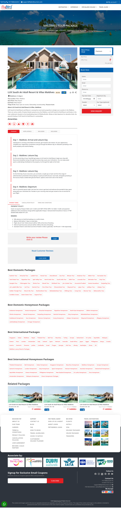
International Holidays (56, 30)
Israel (48, 345)
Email (83, 83)
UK (96, 345)
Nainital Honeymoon (59, 314)
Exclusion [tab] (54, 131)
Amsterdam (31, 341)
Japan (81, 341)
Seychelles (97, 338)
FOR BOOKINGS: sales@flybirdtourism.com (99, 487)
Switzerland (80, 338)
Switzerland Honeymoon (102, 368)
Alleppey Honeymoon (103, 318)
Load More (42, 258)
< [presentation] (8, 67)
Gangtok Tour (13, 283)
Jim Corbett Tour (67, 283)
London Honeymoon (31, 368)
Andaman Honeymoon (16, 310)
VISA (67, 427)
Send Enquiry (96, 111)
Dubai (19, 338)
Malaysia (104, 338)
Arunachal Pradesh (80, 283)
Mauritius (58, 338)
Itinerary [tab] (14, 131)
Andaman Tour (81, 276)
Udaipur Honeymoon (72, 318)
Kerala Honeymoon (30, 310)
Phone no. (85, 89)
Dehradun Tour (92, 279)
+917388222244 (107, 480)
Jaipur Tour (81, 287)
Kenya (102, 341)
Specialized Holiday (88, 7)
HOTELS (69, 424)
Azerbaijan (83, 345)
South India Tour (61, 279)
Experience (74, 7)
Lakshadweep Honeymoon (17, 322)
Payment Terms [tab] (13, 203)
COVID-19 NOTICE (36, 436)
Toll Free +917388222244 (9, 2)
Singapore (12, 338)
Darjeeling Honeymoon (44, 314)
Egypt (87, 341)
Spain (51, 341)
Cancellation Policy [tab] (28, 203)
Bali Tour (50, 338)
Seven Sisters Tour (26, 294)
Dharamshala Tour (59, 287)
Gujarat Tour (38, 294)
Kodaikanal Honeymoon (16, 318)
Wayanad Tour (71, 287)
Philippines (94, 341)
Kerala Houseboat (93, 283)
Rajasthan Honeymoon (61, 310)
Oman (90, 345)
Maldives (26, 338)
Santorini (18, 345)
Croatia (108, 341)
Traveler (84, 102)
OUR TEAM (16, 424)
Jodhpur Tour (91, 287)
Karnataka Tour (101, 276)
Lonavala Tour (81, 279)
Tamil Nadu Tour (14, 279)
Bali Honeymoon (29, 365)
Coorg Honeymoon (58, 318)
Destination (63, 7)
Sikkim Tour (91, 276)
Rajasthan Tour (26, 279)
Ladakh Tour (34, 276)
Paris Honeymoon (94, 372)
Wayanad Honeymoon (87, 318)
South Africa (73, 341)
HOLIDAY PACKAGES (73, 430)
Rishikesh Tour (56, 283)
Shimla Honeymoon (15, 314)
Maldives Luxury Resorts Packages (19, 349)
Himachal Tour (24, 276)
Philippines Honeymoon (47, 372)
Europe (72, 338)
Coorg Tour (78, 291)
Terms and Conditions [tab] (45, 203)
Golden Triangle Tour (15, 291)
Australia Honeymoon (86, 368)
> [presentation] (77, 67)
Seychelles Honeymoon (16, 372)
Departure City (101, 96)
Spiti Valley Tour (37, 279)
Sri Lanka (88, 338)
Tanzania (26, 345)
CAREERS (15, 427)
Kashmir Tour (13, 276)
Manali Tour (45, 283)
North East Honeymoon (77, 310)
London (23, 341)
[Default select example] (89, 105)
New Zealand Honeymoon (63, 372)
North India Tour (49, 279)
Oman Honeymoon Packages (49, 376)
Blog (32, 424)
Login (55, 238)
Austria (11, 345)
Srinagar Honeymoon (34, 322)
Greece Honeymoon (31, 372)
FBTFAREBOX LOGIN (55, 427)
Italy (39, 341)
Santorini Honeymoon (15, 368)
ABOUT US (16, 421)
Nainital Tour (36, 287)
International (40, 30)
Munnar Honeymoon (44, 318)
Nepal (33, 338)
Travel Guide (103, 7)
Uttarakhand (53, 276)
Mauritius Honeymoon (72, 365)
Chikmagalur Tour (25, 283)
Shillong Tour (68, 291)
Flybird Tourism (57, 501)
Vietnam (57, 341)
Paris (17, 341)
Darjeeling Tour (105, 283)
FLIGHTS (69, 421)
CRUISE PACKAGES (72, 433)
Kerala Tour (43, 276)
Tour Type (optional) (103, 102)
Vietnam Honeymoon (71, 368)
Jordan (33, 345)
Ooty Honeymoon (73, 314)
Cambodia (41, 345)
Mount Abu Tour (29, 291)
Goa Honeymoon (31, 318)
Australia (65, 341)
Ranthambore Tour (41, 291)
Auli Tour (27, 287)
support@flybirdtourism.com (31, 2)
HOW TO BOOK (35, 430)
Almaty (76, 345)
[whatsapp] (70, 92)
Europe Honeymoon (103, 365)
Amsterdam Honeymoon (16, 376)
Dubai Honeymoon (42, 365)
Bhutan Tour (70, 276)
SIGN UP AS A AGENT (55, 421)
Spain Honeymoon (57, 368)
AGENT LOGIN (53, 424)
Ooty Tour (102, 279)
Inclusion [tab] (41, 131)
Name (84, 76)
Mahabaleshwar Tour (56, 291)
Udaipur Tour (101, 287)
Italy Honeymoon (44, 368)
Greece (11, 341)
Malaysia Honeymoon (32, 376)
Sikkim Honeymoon (92, 310)
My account (111, 2)
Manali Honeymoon (29, 314)
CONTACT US (34, 421)
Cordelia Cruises (14, 294)
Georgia (61, 345)
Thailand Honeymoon (15, 365)
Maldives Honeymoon (88, 365)
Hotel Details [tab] (27, 131)
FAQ (31, 427)
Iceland (45, 341)
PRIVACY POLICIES (18, 435)
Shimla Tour (36, 283)
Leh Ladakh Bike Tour (15, 287)
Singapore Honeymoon (57, 365)
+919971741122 (107, 483)
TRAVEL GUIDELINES (37, 433)
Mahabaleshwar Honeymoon (89, 314)
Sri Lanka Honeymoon (80, 372)
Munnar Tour (87, 291)
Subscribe (55, 481)
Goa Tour (62, 276)
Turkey (65, 338)
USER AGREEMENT (18, 443)
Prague (54, 345)
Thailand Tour (41, 338)
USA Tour (68, 345)
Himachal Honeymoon (45, 310)
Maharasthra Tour (99, 291)
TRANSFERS (70, 436)
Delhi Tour (72, 279)
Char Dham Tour (47, 287)
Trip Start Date (86, 96)
